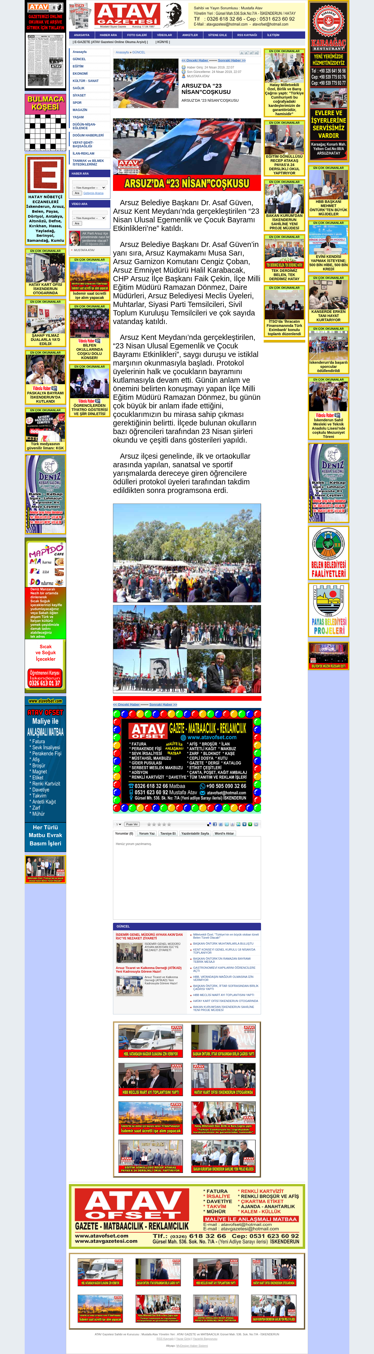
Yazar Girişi (183, 1338)
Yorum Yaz (147, 833)
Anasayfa (79, 52)
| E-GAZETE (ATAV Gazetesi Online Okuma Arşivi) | (110, 42)
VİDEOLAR (164, 35)
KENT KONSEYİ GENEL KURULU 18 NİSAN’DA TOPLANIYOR (224, 951)
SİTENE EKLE (217, 35)
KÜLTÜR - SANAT (86, 81)
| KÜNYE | (163, 42)
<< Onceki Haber (195, 60)
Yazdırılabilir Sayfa (195, 833)
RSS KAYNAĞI (247, 35)
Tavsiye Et (168, 833)
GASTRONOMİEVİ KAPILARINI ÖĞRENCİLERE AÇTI (224, 969)
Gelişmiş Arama (93, 193)
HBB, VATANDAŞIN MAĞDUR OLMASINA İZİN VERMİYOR (223, 978)
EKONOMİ (80, 73)
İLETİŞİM (273, 35)
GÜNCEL (79, 59)
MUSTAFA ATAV (84, 250)
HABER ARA (108, 35)
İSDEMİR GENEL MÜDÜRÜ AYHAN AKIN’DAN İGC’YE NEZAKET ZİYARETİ (163, 947)
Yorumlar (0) (124, 833)
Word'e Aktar (224, 833)
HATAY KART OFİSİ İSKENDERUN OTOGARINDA (225, 1000)
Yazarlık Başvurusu (205, 1338)
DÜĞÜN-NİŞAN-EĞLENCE (84, 126)
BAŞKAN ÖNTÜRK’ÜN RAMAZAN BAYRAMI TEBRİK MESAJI (222, 960)
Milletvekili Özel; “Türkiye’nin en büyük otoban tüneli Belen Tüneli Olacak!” (226, 936)
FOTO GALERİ (137, 35)
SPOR (77, 103)
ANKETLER (190, 35)
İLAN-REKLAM (83, 153)
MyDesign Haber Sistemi (192, 1345)
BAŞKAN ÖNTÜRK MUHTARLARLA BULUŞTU (223, 943)
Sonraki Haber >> (232, 60)
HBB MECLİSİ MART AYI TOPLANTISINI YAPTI (223, 994)
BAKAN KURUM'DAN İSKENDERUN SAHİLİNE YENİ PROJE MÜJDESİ (223, 1008)
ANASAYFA (82, 35)
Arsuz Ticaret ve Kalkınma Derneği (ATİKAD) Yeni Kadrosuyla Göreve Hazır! (161, 980)
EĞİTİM (78, 66)
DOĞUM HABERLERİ (88, 135)
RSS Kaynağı (165, 1338)
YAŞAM (78, 117)
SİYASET (79, 95)
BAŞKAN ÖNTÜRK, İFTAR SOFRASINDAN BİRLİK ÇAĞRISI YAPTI (226, 987)
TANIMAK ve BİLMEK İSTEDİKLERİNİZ (88, 162)
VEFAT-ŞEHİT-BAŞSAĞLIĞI (83, 144)
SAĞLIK (78, 88)
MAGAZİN (80, 110)
